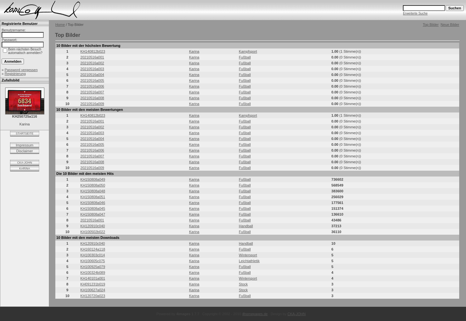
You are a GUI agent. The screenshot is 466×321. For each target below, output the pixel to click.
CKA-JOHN (24, 162)
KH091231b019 (92, 284)
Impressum (24, 145)
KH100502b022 (92, 232)
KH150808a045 (92, 208)
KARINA (24, 168)
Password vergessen (21, 70)
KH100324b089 (92, 272)
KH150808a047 (92, 214)
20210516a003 (92, 69)
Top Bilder (430, 25)
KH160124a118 (92, 249)
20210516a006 (92, 86)
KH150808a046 (92, 203)
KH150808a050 (92, 185)
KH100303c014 (92, 255)
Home (60, 25)
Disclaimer (24, 151)
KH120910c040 (92, 226)
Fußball (245, 57)
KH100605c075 (92, 261)
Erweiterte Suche (415, 13)
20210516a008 (92, 98)
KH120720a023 (92, 296)
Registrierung (15, 74)
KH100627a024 (92, 290)
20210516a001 (92, 57)
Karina (194, 51)
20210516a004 (92, 75)
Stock (243, 284)
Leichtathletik (249, 261)
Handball (246, 226)
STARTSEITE (25, 133)
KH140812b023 (92, 51)
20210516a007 (92, 92)
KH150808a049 (92, 179)
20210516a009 (92, 104)
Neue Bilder (450, 25)
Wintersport (248, 255)
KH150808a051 (92, 197)
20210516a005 (92, 80)
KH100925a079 (92, 267)
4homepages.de (255, 314)
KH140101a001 (92, 278)
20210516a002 (92, 63)
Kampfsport (248, 51)
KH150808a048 (92, 191)
